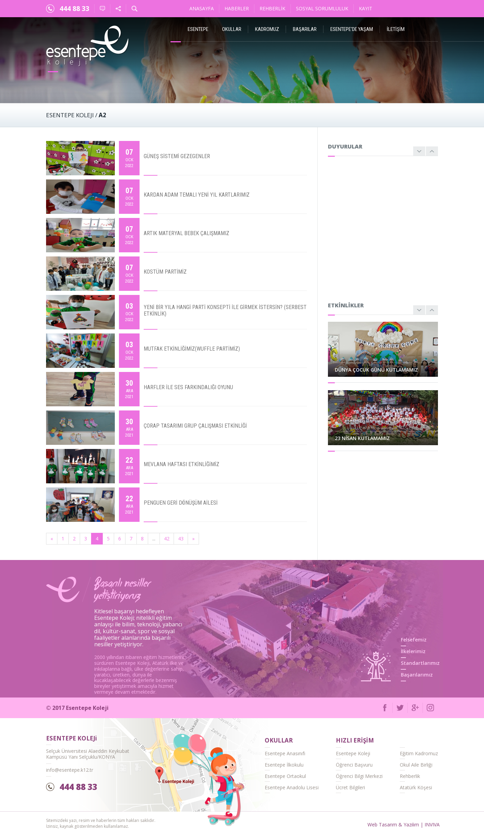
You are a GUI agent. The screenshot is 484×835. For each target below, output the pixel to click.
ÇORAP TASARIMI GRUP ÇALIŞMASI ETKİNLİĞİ (195, 425)
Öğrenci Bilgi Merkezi (359, 776)
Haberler (236, 8)
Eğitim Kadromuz (419, 753)
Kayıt (365, 8)
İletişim (396, 29)
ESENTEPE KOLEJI (70, 115)
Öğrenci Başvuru (354, 764)
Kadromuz (267, 29)
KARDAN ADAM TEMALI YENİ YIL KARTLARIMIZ (197, 194)
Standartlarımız (420, 663)
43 (181, 538)
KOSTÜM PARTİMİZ (165, 271)
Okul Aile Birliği (416, 764)
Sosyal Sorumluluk (322, 8)
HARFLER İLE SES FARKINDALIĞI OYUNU (188, 387)
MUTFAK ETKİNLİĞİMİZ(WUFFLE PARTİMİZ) (192, 348)
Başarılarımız (417, 674)
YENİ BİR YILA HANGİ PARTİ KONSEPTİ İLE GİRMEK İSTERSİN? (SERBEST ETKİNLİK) (225, 310)
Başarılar (305, 29)
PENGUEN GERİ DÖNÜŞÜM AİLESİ (181, 502)
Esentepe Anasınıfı (285, 753)
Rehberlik (272, 8)
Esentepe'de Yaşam (351, 29)
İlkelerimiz (413, 651)
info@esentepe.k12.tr (69, 770)
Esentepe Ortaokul (285, 776)
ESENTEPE (198, 29)
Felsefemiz (414, 639)
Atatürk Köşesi (416, 787)
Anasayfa (201, 8)
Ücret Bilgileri (350, 787)
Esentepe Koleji (353, 753)
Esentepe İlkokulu (284, 764)
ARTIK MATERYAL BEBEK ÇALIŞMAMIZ (186, 233)
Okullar (231, 29)
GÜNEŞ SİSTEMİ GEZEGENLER (177, 156)
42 (166, 538)
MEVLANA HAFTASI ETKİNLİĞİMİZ (181, 464)
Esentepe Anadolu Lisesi (292, 787)
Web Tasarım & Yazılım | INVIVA (403, 824)
